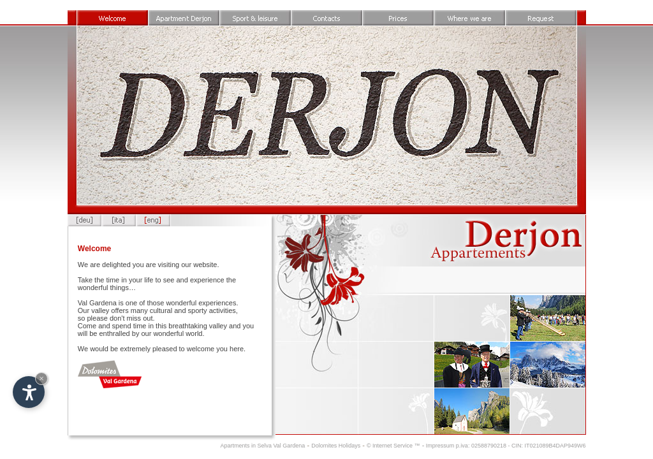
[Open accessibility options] (29, 392)
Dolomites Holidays (335, 445)
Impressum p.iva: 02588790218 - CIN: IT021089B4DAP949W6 (504, 445)
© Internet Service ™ (393, 445)
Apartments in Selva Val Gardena (262, 445)
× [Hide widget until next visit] (41, 378)
